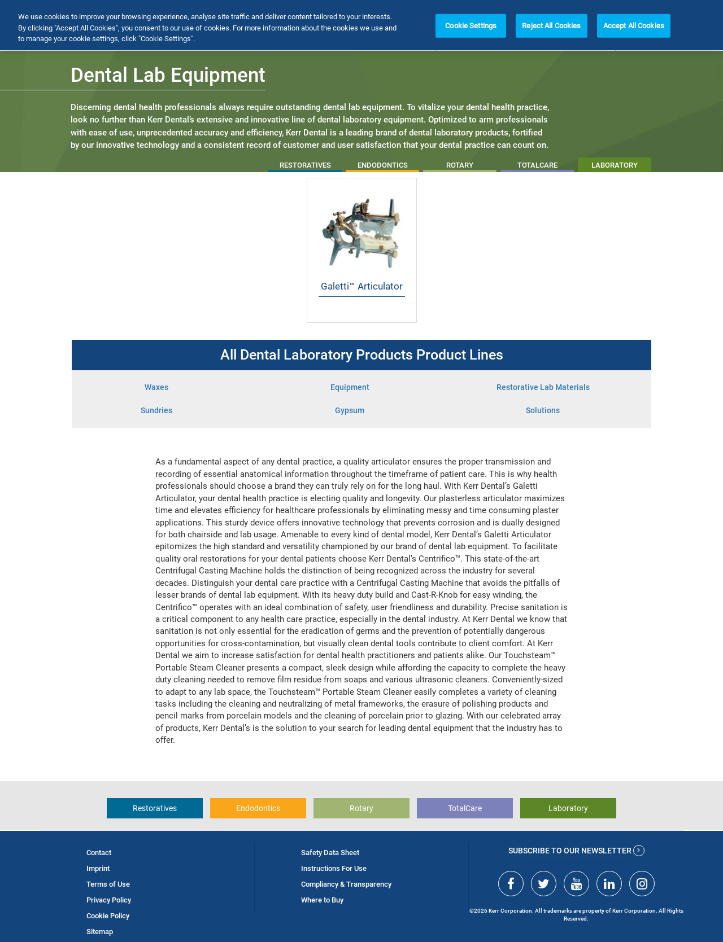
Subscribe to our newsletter (576, 850)
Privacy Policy (108, 900)
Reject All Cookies (551, 25)
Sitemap (99, 931)
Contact (98, 852)
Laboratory (568, 808)
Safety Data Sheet (330, 852)
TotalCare (465, 808)
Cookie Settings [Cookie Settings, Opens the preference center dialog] (470, 25)
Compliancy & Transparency (346, 884)
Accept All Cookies (633, 25)
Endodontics (258, 808)
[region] (361, 25)
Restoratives (155, 808)
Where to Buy (322, 900)
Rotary (361, 808)
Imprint (98, 868)
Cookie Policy (107, 916)
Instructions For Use (334, 868)
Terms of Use (108, 884)
